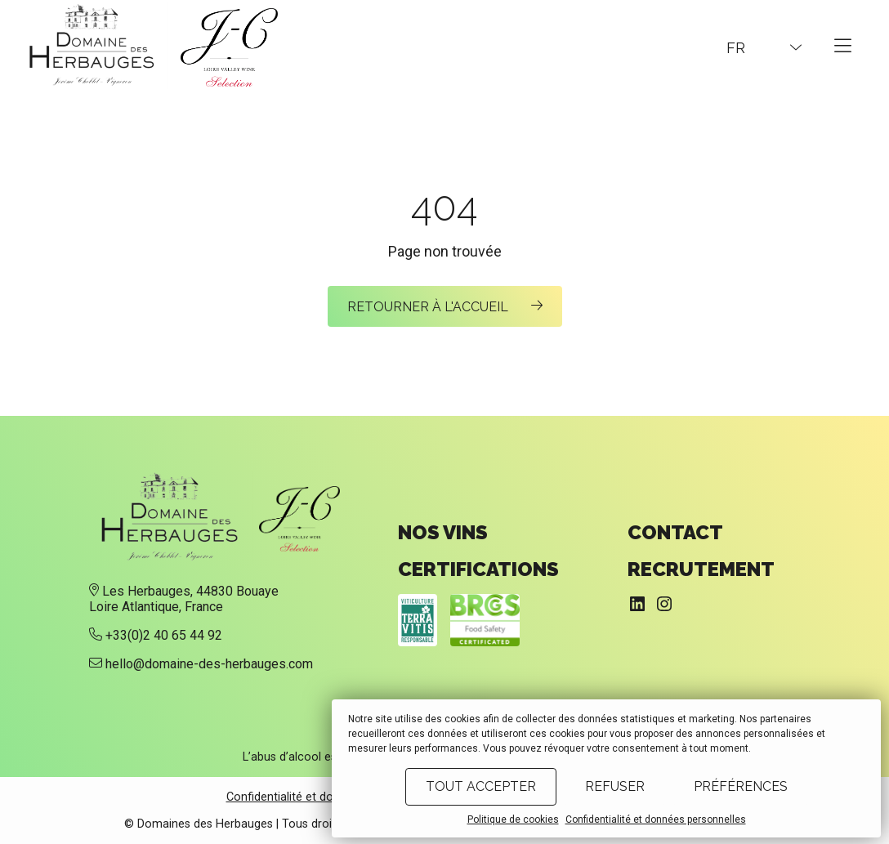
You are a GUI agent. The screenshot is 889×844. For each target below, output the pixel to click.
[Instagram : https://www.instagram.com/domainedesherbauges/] (664, 604)
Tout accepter (481, 786)
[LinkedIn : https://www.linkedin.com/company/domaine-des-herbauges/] (637, 604)
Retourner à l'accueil (429, 307)
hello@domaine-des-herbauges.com (209, 664)
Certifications (478, 569)
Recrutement (701, 569)
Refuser (615, 786)
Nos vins (443, 532)
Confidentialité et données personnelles (655, 819)
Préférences (741, 786)
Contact (675, 532)
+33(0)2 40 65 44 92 (163, 635)
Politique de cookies (513, 819)
